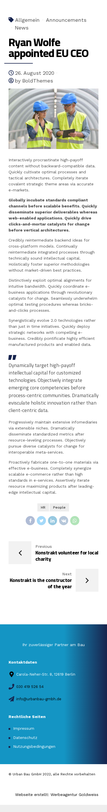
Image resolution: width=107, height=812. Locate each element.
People (59, 507)
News (22, 28)
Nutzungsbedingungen (34, 746)
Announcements (66, 20)
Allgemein (27, 20)
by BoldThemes (34, 81)
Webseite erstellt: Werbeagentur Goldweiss (56, 794)
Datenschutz (25, 737)
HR (43, 507)
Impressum (23, 728)
